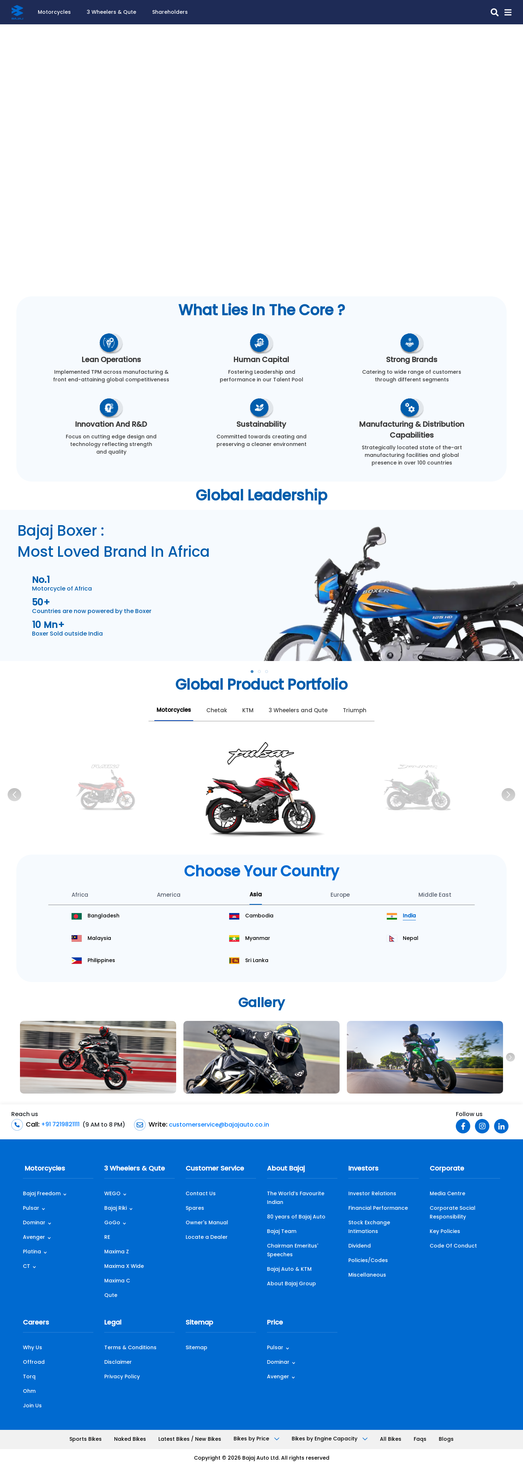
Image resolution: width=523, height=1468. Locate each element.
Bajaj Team (281, 1231)
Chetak (216, 711)
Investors (363, 1168)
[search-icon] (492, 12)
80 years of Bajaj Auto (296, 1217)
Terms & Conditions (130, 1348)
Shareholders (170, 12)
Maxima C (117, 1281)
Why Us (32, 1348)
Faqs (420, 1439)
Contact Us (201, 1194)
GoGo (112, 1223)
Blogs (446, 1439)
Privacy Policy (122, 1377)
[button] (505, 12)
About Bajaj (286, 1168)
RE (107, 1237)
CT (26, 1266)
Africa (80, 895)
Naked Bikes (130, 1439)
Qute (110, 1295)
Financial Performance (378, 1208)
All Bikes (390, 1439)
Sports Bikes (85, 1439)
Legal (112, 1322)
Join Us (32, 1406)
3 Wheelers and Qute (298, 711)
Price (275, 1322)
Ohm (29, 1391)
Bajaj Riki (115, 1208)
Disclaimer (118, 1362)
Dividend (359, 1246)
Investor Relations (372, 1194)
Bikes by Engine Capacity (330, 1439)
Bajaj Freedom (42, 1194)
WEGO (112, 1194)
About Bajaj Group (291, 1284)
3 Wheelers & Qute (111, 12)
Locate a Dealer (207, 1237)
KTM (248, 711)
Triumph (354, 711)
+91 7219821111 (60, 1125)
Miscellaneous (367, 1275)
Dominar (34, 1223)
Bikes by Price (256, 1439)
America (169, 895)
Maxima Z (116, 1252)
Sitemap (199, 1322)
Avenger (34, 1237)
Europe (340, 895)
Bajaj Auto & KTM (289, 1269)
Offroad (34, 1362)
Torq (29, 1377)
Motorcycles (54, 12)
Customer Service (215, 1168)
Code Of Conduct (453, 1246)
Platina (32, 1252)
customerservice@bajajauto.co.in (218, 1125)
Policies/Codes (368, 1261)
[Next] (508, 795)
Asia (256, 895)
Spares (195, 1208)
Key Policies (445, 1231)
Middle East (434, 895)
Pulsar (31, 1208)
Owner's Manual (207, 1223)
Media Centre (447, 1194)
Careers (36, 1322)
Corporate (447, 1168)
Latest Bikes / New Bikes (189, 1439)
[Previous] (14, 795)
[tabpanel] (261, 585)
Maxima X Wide (124, 1266)
